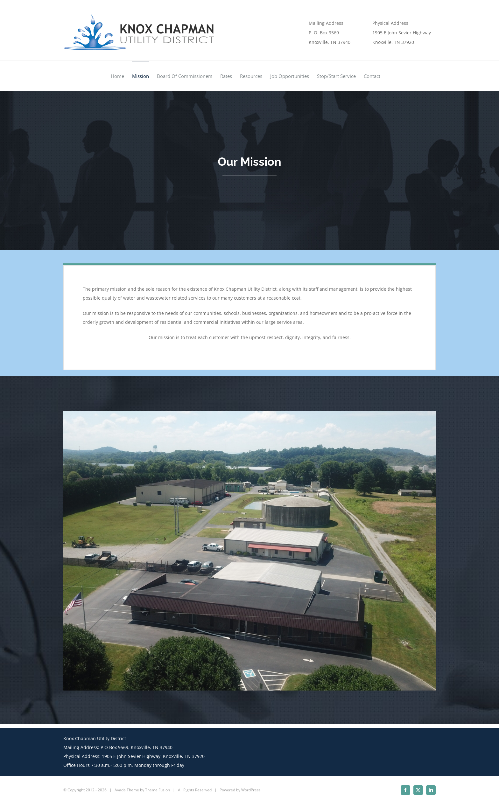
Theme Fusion (157, 790)
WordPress (251, 790)
